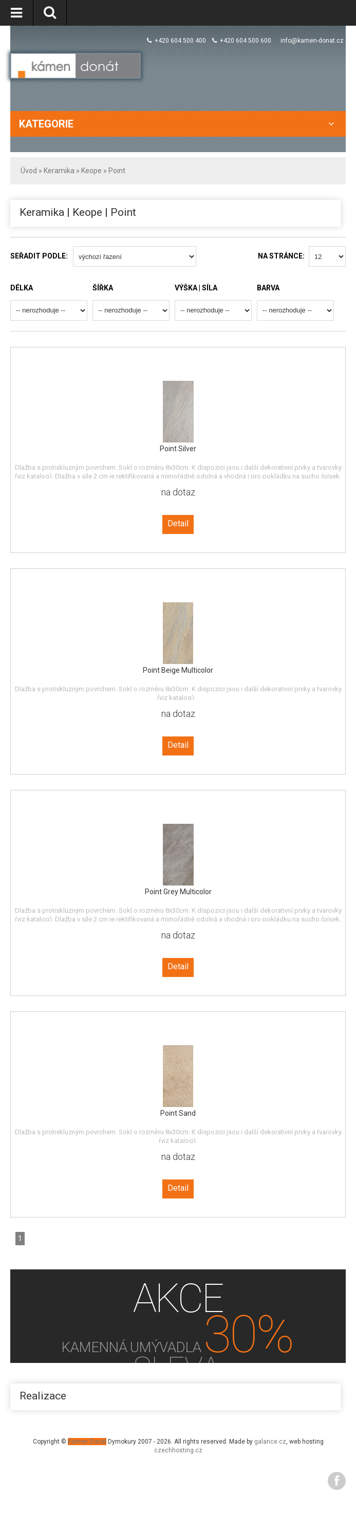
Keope (91, 171)
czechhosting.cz (178, 1450)
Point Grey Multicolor (178, 892)
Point (116, 171)
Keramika (59, 171)
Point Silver (178, 449)
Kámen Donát (87, 1441)
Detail (178, 523)
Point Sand (178, 1113)
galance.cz (270, 1441)
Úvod (29, 171)
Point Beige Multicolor (178, 670)
